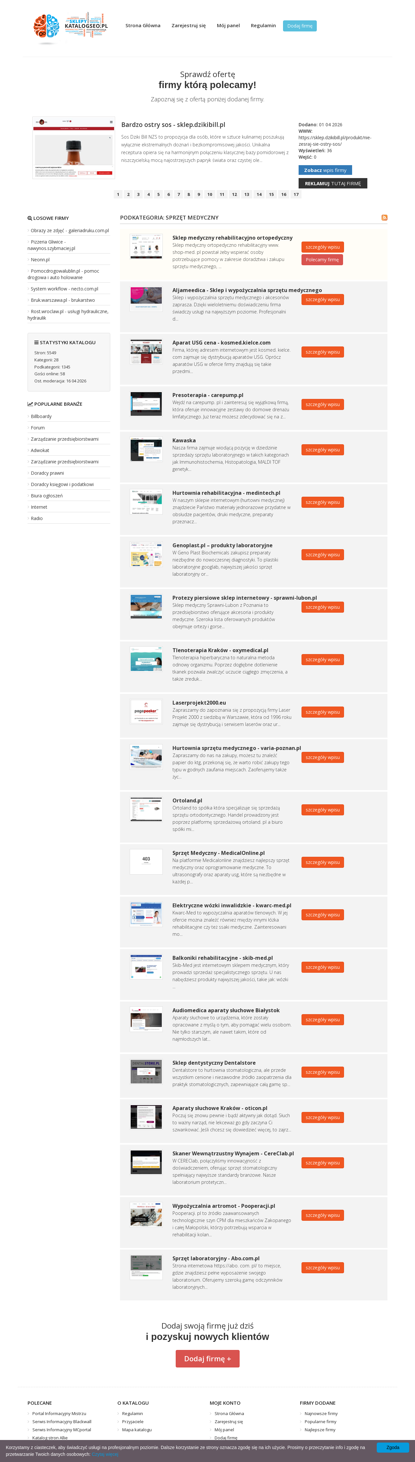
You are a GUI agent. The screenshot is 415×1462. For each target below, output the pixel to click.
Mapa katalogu (137, 1430)
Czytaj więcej (105, 1454)
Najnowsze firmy (321, 1413)
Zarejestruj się (189, 25)
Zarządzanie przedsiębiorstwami (65, 439)
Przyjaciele (133, 1421)
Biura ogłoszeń (47, 496)
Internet (39, 507)
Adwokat (40, 450)
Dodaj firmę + (207, 1358)
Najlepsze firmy (320, 1430)
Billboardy (41, 416)
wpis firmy (325, 170)
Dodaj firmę (300, 26)
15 (271, 194)
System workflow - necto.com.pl (64, 289)
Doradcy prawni (47, 473)
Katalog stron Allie (50, 1438)
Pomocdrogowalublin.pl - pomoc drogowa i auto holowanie (63, 274)
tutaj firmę (333, 183)
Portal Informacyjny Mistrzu (59, 1413)
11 (222, 194)
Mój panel (228, 25)
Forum (38, 428)
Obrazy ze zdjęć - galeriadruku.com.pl (70, 230)
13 (246, 194)
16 (283, 194)
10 (210, 194)
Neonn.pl (40, 259)
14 (259, 194)
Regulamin (263, 25)
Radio (37, 518)
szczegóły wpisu (323, 247)
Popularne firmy (321, 1421)
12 (234, 194)
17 (296, 194)
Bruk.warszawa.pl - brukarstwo (63, 300)
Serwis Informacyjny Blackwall (61, 1421)
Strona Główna (142, 25)
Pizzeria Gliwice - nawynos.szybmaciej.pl (51, 245)
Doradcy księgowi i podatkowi (62, 484)
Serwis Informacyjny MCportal (61, 1430)
